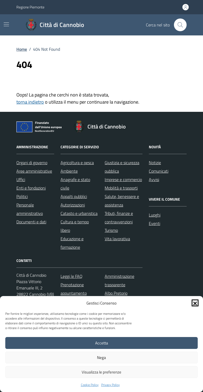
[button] (195, 303)
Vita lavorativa (117, 239)
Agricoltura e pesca (77, 162)
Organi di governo (31, 162)
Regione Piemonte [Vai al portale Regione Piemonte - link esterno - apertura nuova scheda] (30, 7)
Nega (101, 357)
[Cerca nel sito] (180, 25)
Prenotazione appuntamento (74, 289)
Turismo (111, 230)
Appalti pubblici (74, 196)
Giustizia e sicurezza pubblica (122, 166)
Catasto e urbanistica (79, 213)
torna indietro (30, 101)
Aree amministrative (34, 171)
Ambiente (69, 171)
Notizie (155, 162)
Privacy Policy (110, 384)
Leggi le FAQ (71, 276)
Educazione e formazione (72, 243)
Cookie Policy (90, 384)
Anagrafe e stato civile (75, 183)
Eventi (154, 223)
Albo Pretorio (116, 293)
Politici (22, 196)
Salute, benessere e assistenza (122, 200)
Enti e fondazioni (31, 188)
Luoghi (154, 215)
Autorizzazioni (73, 205)
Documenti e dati (31, 222)
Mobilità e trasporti (121, 188)
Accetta (101, 343)
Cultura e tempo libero (75, 226)
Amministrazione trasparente (119, 280)
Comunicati (158, 171)
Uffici (20, 179)
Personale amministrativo (29, 209)
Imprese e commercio (123, 179)
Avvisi (154, 179)
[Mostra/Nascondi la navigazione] (6, 24)
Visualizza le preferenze (101, 372)
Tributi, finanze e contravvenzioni (119, 217)
